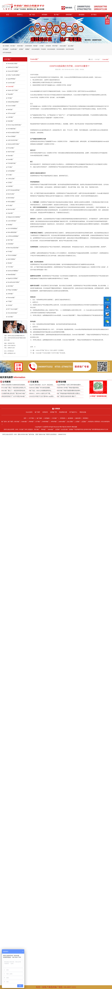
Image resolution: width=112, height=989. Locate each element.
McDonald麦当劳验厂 (13, 132)
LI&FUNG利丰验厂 (12, 140)
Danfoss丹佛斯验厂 (12, 270)
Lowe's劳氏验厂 (11, 221)
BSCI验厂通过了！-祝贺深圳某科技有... (14, 390)
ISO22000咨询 (51, 49)
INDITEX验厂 (10, 151)
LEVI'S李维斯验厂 (12, 228)
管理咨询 (62, 418)
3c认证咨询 (29, 412)
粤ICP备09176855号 (65, 427)
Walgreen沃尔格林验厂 (13, 217)
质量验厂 (27, 49)
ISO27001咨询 (70, 49)
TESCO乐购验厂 (11, 255)
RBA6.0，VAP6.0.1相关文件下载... (40, 393)
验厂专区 (32, 14)
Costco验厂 (10, 86)
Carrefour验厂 (11, 82)
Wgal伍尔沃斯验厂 (12, 278)
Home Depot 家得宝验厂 (14, 125)
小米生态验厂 (10, 178)
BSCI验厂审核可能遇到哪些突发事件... (69, 390)
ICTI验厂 (42, 46)
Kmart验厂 (10, 159)
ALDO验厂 (10, 316)
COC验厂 (97, 59)
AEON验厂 (10, 286)
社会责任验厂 (14, 49)
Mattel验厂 (10, 121)
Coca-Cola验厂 (11, 105)
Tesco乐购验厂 (11, 136)
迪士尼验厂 (71, 46)
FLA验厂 (9, 174)
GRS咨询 (48, 46)
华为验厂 (9, 98)
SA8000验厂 (45, 421)
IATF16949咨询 (7, 52)
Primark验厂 (10, 148)
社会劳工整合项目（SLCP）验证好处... (42, 385)
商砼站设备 (83, 412)
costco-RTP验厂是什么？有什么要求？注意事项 (49, 350)
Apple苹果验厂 (11, 79)
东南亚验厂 (69, 14)
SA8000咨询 (28, 46)
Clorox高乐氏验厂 (12, 313)
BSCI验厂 (13, 46)
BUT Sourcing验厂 (12, 309)
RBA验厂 (35, 46)
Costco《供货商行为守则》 (60, 141)
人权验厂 (77, 421)
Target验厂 (10, 94)
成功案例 (81, 14)
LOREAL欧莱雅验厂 (12, 236)
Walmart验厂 (63, 46)
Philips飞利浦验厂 (12, 290)
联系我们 (85, 418)
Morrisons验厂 (11, 209)
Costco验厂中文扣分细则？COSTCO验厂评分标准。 (51, 353)
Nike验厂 (9, 263)
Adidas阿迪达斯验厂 (12, 102)
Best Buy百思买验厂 (12, 247)
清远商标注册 (63, 412)
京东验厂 (9, 182)
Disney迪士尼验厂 (12, 63)
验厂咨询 (4, 421)
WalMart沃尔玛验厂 (12, 67)
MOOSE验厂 (10, 198)
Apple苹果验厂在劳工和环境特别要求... (69, 385)
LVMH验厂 (10, 117)
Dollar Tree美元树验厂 (13, 75)
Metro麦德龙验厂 (11, 232)
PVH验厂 (9, 167)
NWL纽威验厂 (11, 201)
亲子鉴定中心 (73, 412)
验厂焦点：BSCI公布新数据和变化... (41, 390)
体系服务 (44, 14)
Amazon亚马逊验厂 (12, 71)
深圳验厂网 (53, 412)
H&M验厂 (9, 224)
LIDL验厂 (9, 305)
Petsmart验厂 (10, 297)
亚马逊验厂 (6, 49)
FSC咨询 (43, 49)
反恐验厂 (21, 49)
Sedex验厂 (24, 421)
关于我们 (94, 14)
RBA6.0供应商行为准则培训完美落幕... (14, 385)
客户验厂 (57, 14)
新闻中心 (20, 14)
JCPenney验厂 (11, 113)
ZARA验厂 (10, 293)
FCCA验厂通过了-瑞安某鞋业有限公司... (14, 387)
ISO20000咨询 (60, 49)
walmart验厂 (62, 421)
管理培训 (97, 421)
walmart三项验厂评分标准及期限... (40, 387)
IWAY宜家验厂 (11, 259)
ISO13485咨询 (35, 49)
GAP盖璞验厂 (11, 171)
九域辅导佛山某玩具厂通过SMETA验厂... (14, 393)
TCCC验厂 (10, 267)
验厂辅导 (37, 412)
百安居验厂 (10, 244)
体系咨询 (45, 412)
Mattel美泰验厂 (11, 274)
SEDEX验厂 (20, 46)
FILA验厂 (9, 205)
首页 (7, 14)
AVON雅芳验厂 (11, 128)
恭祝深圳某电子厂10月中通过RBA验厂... (14, 396)
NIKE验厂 (9, 109)
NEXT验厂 (10, 240)
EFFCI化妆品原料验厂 (13, 190)
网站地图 (74, 427)
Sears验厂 (10, 155)
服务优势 (78, 418)
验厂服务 (39, 418)
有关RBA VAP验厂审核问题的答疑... (68, 387)
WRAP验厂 (55, 46)
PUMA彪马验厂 (11, 163)
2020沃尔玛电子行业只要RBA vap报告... (42, 396)
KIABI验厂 (10, 186)
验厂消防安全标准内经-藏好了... (67, 396)
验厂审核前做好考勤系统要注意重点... (69, 393)
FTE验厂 (9, 301)
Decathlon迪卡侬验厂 (13, 282)
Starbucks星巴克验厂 (13, 144)
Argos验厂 (10, 213)
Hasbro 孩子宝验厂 (12, 90)
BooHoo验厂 (10, 194)
